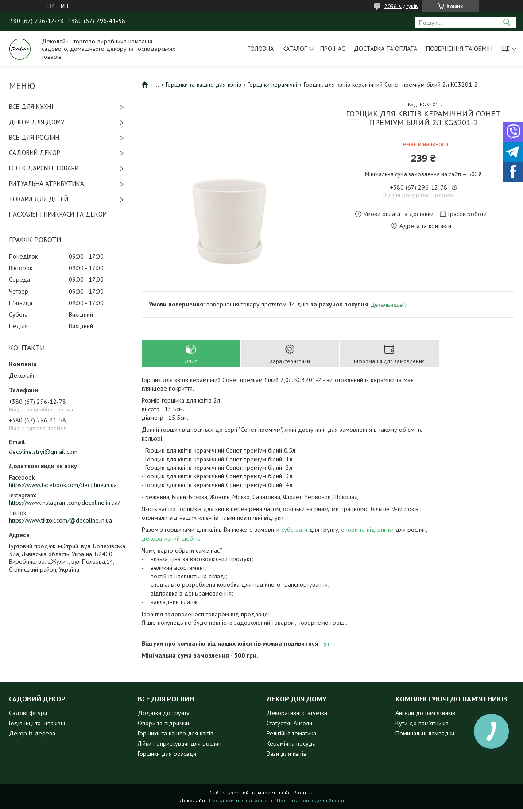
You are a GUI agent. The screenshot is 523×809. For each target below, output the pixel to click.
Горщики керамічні (272, 84)
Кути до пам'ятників (422, 723)
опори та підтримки (367, 530)
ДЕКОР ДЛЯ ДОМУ (36, 122)
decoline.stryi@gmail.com (43, 452)
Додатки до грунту (164, 713)
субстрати (294, 530)
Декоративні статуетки (297, 713)
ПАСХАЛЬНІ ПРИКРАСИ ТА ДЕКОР (57, 214)
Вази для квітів (286, 754)
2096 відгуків (401, 6)
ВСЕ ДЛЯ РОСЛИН (34, 137)
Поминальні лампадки (424, 733)
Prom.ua (303, 792)
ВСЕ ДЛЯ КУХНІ (31, 106)
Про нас (332, 49)
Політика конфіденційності (310, 800)
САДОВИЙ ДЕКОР (34, 152)
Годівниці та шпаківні (37, 723)
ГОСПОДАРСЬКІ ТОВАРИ (44, 168)
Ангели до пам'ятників (425, 713)
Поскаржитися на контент (241, 800)
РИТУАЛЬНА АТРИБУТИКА (46, 183)
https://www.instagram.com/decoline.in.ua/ (64, 503)
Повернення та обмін (459, 49)
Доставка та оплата (385, 49)
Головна (261, 49)
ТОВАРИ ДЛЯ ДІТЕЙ (38, 199)
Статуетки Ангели (289, 723)
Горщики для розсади (167, 754)
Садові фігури (28, 713)
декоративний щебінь (171, 538)
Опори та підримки (163, 723)
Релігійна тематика (291, 733)
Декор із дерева (32, 733)
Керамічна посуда (291, 743)
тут (325, 643)
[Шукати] (506, 22)
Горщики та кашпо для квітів (203, 84)
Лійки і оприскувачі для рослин (179, 743)
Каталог (295, 49)
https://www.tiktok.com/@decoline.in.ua (60, 520)
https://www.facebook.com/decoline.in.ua (63, 485)
